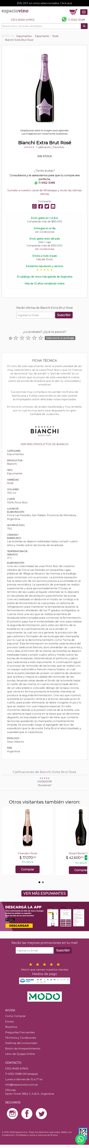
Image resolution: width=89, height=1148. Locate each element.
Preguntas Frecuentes (20, 1032)
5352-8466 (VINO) (23, 19)
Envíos (9, 1021)
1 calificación (43, 147)
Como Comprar (15, 1016)
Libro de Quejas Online (20, 1053)
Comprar (27, 869)
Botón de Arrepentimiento (22, 1048)
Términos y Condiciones (20, 1037)
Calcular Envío (44, 259)
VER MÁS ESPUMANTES (44, 893)
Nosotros (11, 1026)
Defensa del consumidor (21, 1043)
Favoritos (58, 147)
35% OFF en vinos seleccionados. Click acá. (44, 3)
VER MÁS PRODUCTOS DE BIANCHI (45, 444)
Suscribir (64, 315)
